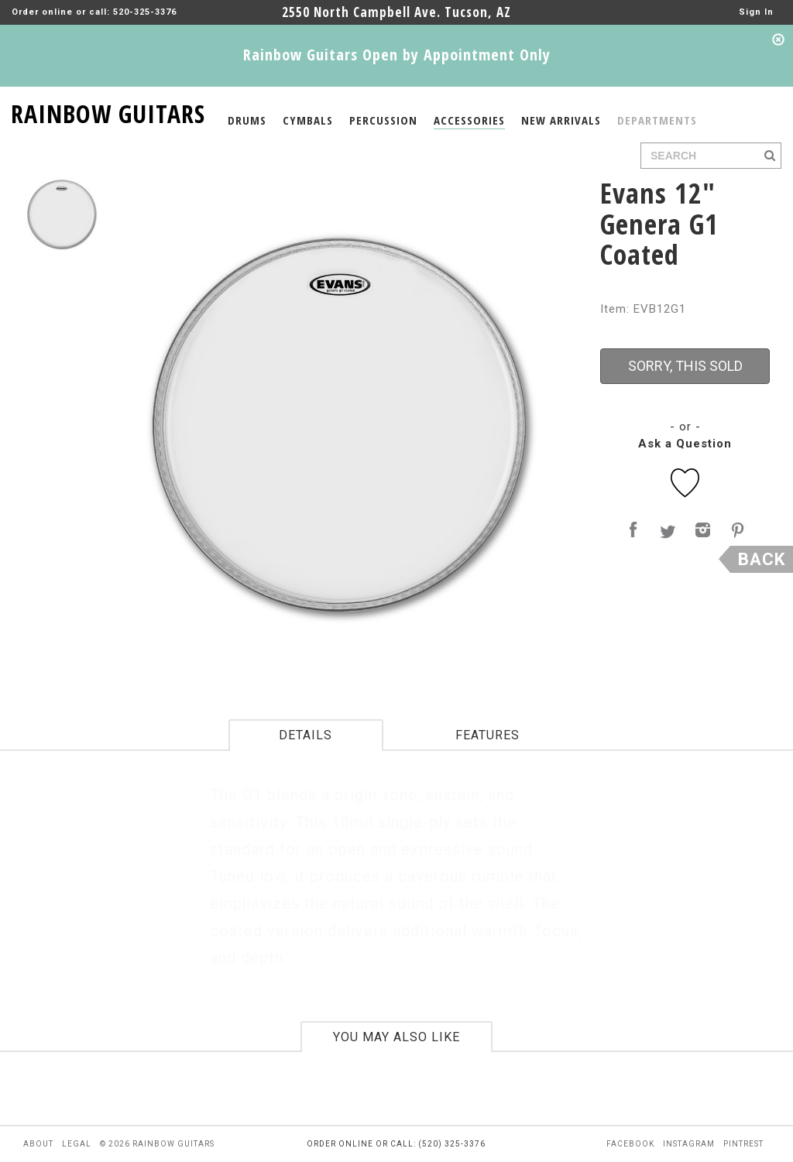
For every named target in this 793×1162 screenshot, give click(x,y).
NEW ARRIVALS (561, 120)
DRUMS (247, 120)
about (38, 1144)
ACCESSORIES (469, 120)
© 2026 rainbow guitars (157, 1144)
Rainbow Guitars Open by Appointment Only (397, 54)
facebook (630, 1144)
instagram (689, 1144)
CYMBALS (308, 120)
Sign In (756, 12)
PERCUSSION (383, 120)
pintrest (743, 1144)
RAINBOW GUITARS (108, 111)
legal (76, 1144)
